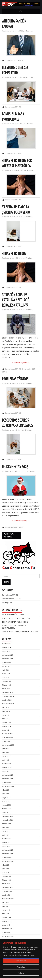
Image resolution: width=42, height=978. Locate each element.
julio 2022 (5, 790)
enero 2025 (6, 689)
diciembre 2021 (7, 816)
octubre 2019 (7, 895)
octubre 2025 (7, 662)
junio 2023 (6, 752)
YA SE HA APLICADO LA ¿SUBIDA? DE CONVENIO (20, 632)
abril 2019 (5, 914)
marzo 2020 (6, 876)
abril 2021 (5, 835)
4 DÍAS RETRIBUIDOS (14, 254)
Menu (21, 11)
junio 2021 (6, 827)
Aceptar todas (21, 961)
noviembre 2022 (8, 779)
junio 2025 (6, 670)
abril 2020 (5, 872)
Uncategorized (7, 602)
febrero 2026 (6, 647)
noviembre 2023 (8, 737)
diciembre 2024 (7, 692)
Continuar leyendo (21, 362)
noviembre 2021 (8, 820)
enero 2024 (6, 730)
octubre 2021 (7, 824)
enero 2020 (6, 884)
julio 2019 (5, 902)
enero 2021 (6, 846)
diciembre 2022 (7, 775)
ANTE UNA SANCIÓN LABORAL (13, 614)
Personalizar (21, 967)
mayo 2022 (6, 797)
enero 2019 (6, 925)
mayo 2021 (6, 831)
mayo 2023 (6, 756)
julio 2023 (5, 749)
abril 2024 (5, 719)
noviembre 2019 (8, 891)
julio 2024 (5, 707)
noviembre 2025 (8, 659)
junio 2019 (6, 906)
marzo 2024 (6, 722)
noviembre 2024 (8, 696)
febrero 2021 (6, 842)
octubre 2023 (7, 741)
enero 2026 (6, 651)
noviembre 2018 (8, 929)
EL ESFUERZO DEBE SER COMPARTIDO (16, 618)
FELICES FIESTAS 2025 (15, 467)
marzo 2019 (6, 917)
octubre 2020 (7, 857)
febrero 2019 (6, 921)
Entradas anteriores (9, 535)
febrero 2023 (6, 767)
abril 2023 (5, 760)
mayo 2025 (6, 674)
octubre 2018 (7, 932)
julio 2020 (5, 865)
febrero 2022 (6, 809)
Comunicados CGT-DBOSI (14, 60)
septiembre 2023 (8, 745)
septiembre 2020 (8, 861)
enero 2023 (6, 771)
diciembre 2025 (7, 655)
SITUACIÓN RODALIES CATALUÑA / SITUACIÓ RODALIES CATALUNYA (15, 300)
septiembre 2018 (8, 936)
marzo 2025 (6, 681)
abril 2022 (5, 801)
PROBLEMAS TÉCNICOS (15, 379)
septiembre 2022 (8, 786)
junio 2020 (6, 869)
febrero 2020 (6, 880)
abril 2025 (5, 677)
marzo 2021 (6, 839)
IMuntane (29, 31)
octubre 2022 (7, 782)
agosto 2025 (6, 666)
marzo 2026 (6, 644)
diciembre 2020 (7, 850)
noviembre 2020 (8, 854)
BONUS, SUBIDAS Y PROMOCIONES (15, 622)
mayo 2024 (6, 715)
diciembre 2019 (7, 887)
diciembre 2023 (7, 734)
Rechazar (21, 973)
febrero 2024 (6, 726)
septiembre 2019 (8, 899)
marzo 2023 (6, 764)
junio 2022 (6, 794)
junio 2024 (6, 711)
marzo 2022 (6, 805)
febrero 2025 (6, 685)
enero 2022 (6, 812)
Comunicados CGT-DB (13, 107)
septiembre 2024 (8, 704)
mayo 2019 (6, 910)
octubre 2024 (7, 700)
